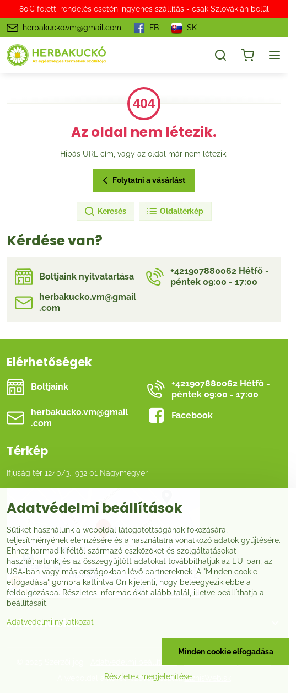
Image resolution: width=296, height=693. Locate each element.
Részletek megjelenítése (148, 676)
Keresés (105, 211)
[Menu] (274, 55)
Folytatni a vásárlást (142, 180)
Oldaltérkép (174, 211)
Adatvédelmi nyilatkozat (50, 621)
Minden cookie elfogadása (225, 651)
